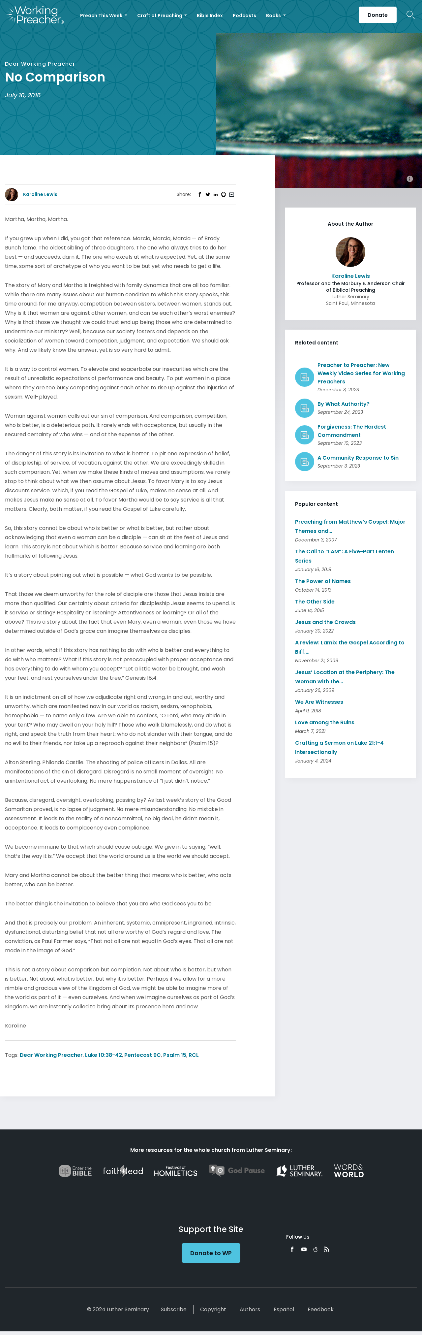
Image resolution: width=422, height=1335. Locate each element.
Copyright (213, 1309)
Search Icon (411, 15)
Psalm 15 (174, 1055)
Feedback (321, 1309)
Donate (378, 15)
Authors (250, 1309)
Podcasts (244, 15)
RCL (194, 1055)
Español (284, 1309)
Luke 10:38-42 (103, 1055)
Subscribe (174, 1309)
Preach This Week (101, 15)
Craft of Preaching (160, 15)
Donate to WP (211, 1253)
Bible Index (210, 15)
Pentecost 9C (142, 1055)
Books (274, 15)
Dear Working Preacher (51, 1055)
